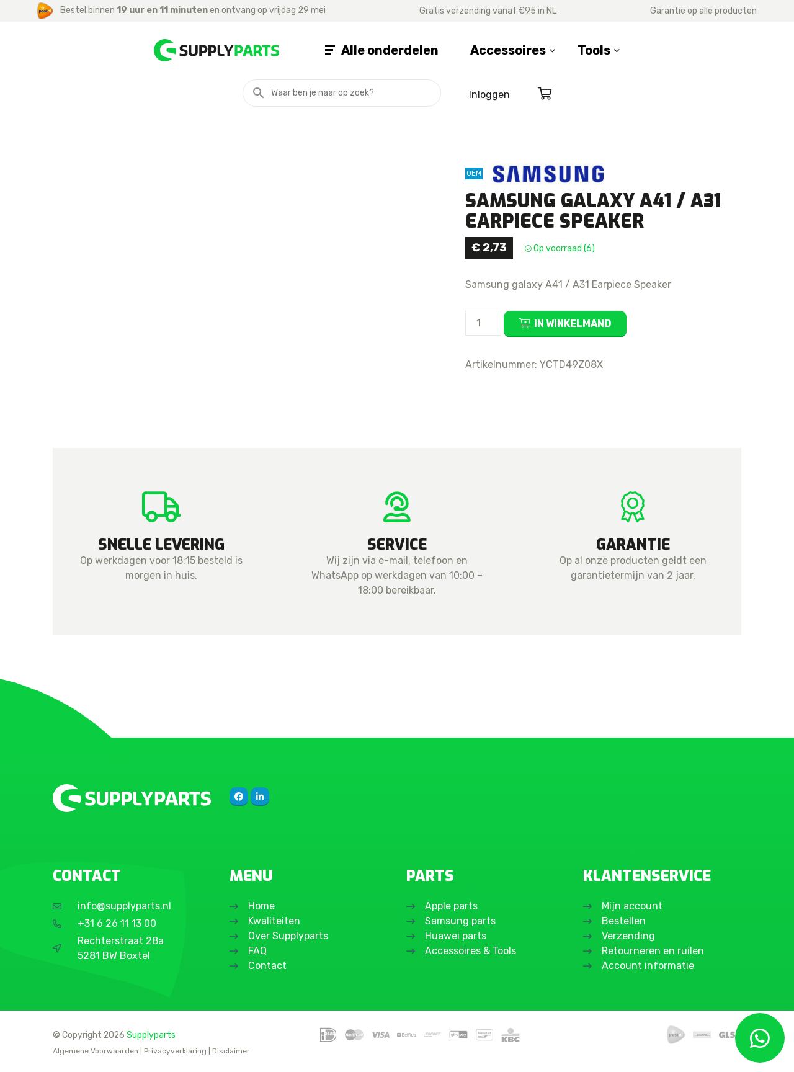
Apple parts (451, 906)
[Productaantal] (483, 323)
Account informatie (648, 966)
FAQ (257, 951)
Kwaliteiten (274, 921)
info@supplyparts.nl (124, 906)
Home (261, 906)
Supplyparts (151, 1035)
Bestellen (624, 921)
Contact (267, 966)
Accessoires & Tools (470, 951)
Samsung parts (460, 921)
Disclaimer (231, 1051)
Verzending (628, 936)
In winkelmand (573, 323)
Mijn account (632, 906)
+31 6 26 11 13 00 (117, 923)
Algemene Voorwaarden (95, 1051)
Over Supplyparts (288, 936)
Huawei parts (455, 936)
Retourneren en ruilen (653, 951)
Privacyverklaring (175, 1051)
